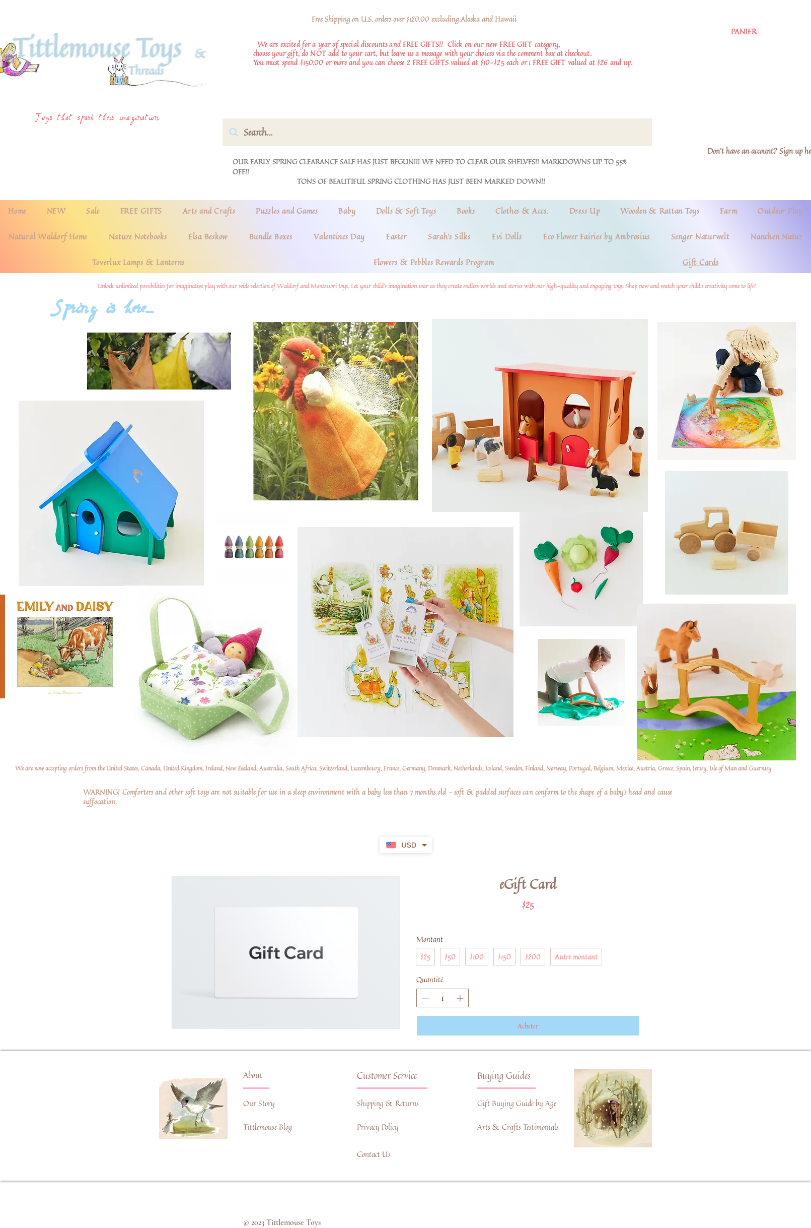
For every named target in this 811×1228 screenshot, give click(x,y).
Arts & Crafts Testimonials (518, 1127)
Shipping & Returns (388, 1103)
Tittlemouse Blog (267, 1127)
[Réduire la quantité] (425, 998)
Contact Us (374, 1154)
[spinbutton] (442, 998)
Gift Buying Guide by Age (516, 1103)
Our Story (259, 1103)
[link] (746, 31)
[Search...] (437, 132)
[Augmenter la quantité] (460, 998)
